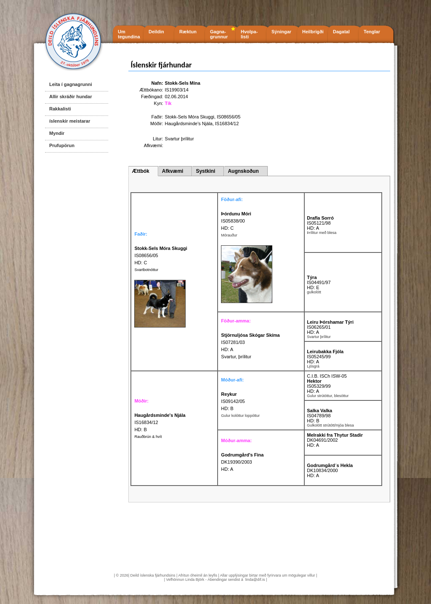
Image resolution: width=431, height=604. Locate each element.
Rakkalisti (60, 108)
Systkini (205, 171)
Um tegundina (129, 34)
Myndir (56, 133)
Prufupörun (61, 145)
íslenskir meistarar (69, 120)
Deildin (156, 31)
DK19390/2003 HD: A (242, 462)
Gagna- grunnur (219, 34)
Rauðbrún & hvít (148, 437)
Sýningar (281, 31)
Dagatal (341, 31)
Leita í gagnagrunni (70, 84)
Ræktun (188, 31)
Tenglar (372, 31)
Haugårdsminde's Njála (189, 123)
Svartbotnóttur (146, 270)
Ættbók (140, 171)
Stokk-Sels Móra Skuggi (189, 116)
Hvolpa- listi (249, 34)
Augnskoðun (243, 171)
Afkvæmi (173, 171)
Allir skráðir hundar (70, 96)
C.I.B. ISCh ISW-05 (327, 376)
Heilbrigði (313, 31)
